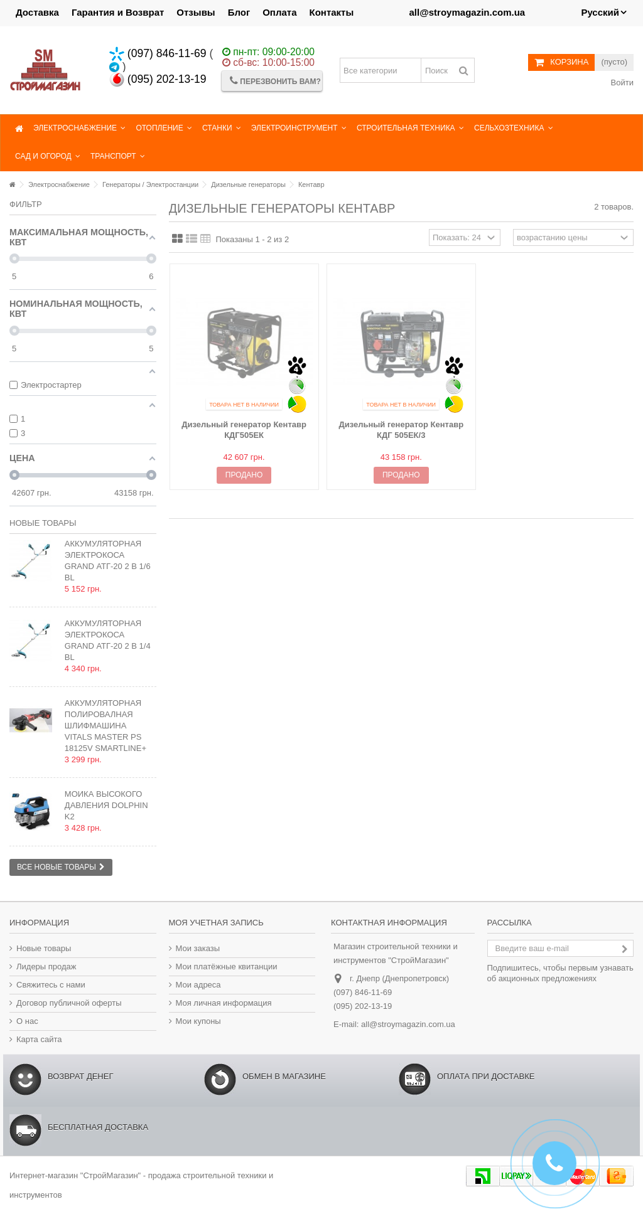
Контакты (332, 12)
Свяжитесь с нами (50, 984)
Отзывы (195, 12)
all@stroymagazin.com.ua (408, 1024)
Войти (621, 82)
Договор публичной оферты (69, 1003)
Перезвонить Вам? (275, 80)
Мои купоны (198, 1021)
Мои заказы (198, 948)
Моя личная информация (224, 1003)
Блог (239, 12)
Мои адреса (198, 984)
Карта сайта (39, 1039)
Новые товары (43, 523)
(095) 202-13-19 (158, 79)
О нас (27, 1021)
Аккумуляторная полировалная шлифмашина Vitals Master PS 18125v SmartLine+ (105, 725)
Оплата (279, 12)
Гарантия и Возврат (118, 12)
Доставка (37, 12)
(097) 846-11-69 (158, 53)
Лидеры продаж (46, 966)
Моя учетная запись (216, 922)
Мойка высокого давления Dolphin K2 (106, 805)
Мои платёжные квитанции (227, 966)
